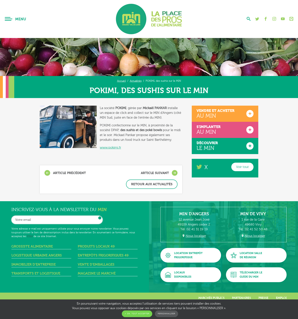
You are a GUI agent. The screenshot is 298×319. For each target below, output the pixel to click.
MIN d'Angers (194, 213)
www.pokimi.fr (110, 147)
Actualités (136, 80)
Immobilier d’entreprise (33, 265)
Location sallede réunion (246, 255)
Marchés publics (211, 298)
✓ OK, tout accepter (137, 314)
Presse (263, 298)
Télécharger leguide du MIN (246, 274)
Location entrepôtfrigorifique (184, 255)
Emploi (281, 298)
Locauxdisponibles (178, 274)
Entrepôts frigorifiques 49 (103, 255)
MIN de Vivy (253, 213)
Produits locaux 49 (96, 247)
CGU (30, 236)
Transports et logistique (35, 273)
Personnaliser (166, 314)
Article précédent (65, 173)
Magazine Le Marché (97, 273)
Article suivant (159, 173)
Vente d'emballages (96, 265)
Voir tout (242, 167)
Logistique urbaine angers (36, 255)
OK (99, 217)
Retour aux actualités (151, 184)
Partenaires (241, 298)
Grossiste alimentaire (32, 247)
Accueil (121, 80)
